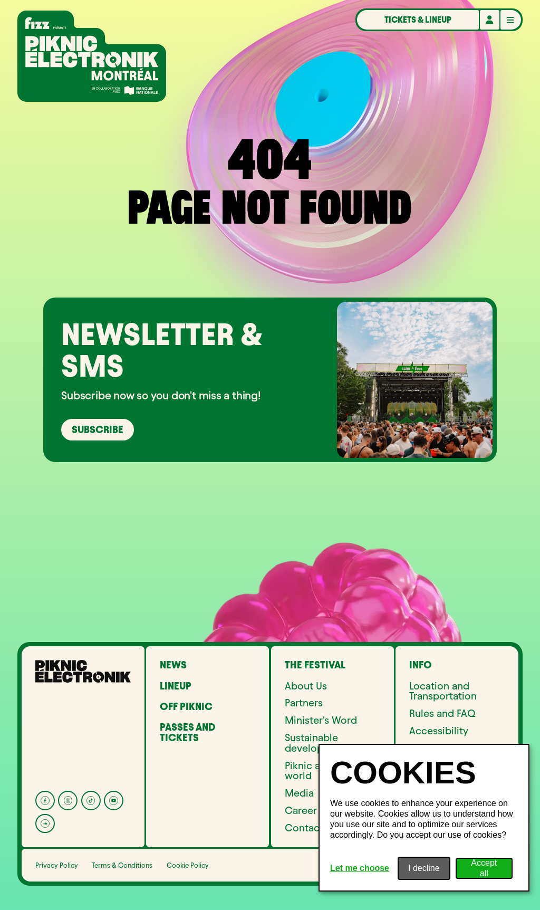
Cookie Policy (188, 865)
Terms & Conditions (122, 865)
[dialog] (424, 818)
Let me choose (359, 868)
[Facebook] (45, 800)
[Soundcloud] (45, 824)
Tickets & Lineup (417, 19)
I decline (424, 868)
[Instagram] (68, 800)
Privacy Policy (56, 865)
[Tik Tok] (91, 800)
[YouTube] (113, 800)
